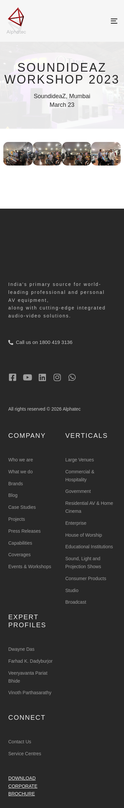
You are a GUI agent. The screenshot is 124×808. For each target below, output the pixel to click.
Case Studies (22, 507)
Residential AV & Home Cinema (89, 507)
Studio (72, 590)
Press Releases (24, 531)
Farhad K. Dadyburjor (30, 661)
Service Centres (24, 753)
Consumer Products (85, 578)
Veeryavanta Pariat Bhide (27, 677)
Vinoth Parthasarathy (30, 692)
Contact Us (19, 741)
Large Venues (79, 459)
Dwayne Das (21, 649)
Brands (15, 483)
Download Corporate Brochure (22, 786)
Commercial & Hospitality (80, 475)
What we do (20, 471)
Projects (16, 519)
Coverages (19, 554)
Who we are (20, 459)
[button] (11, 152)
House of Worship (83, 535)
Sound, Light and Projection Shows (83, 562)
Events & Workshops (29, 566)
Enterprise (76, 523)
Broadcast (75, 602)
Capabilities (20, 543)
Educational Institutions (89, 546)
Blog (13, 495)
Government (78, 491)
